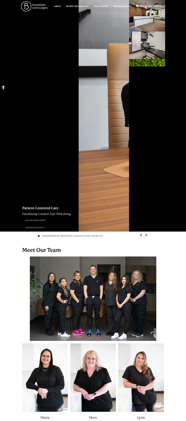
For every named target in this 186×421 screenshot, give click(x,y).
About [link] (58, 6)
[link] (3, 87)
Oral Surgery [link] (102, 6)
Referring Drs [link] (144, 6)
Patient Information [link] (78, 6)
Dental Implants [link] (123, 6)
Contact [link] (160, 6)
